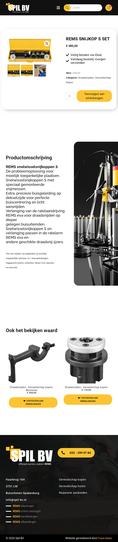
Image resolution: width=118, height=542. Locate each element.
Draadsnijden (86, 77)
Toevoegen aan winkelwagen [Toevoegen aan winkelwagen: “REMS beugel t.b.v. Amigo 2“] (34, 402)
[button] (47, 43)
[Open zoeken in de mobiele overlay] (83, 7)
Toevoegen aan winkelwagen (94, 96)
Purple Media (104, 538)
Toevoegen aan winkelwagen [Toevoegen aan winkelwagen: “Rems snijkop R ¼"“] (89, 399)
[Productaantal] (70, 96)
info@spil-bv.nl (16, 499)
